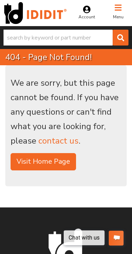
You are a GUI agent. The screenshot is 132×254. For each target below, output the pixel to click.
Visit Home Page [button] (43, 161)
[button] (66, 38)
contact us (58, 140)
